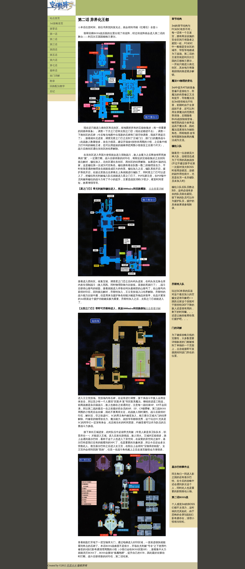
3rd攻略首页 (56, 23)
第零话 (53, 28)
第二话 (53, 39)
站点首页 (55, 18)
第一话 (53, 34)
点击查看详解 (156, 188)
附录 (52, 81)
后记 (52, 91)
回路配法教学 (57, 86)
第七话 (53, 65)
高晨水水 (72, 565)
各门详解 (55, 75)
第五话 (53, 55)
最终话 (53, 70)
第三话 (53, 44)
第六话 (53, 60)
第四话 (53, 49)
